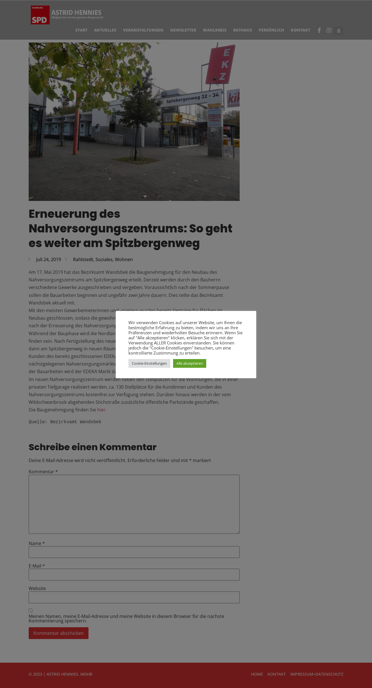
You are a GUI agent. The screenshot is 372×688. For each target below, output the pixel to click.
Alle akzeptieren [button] (189, 363)
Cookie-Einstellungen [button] (149, 363)
